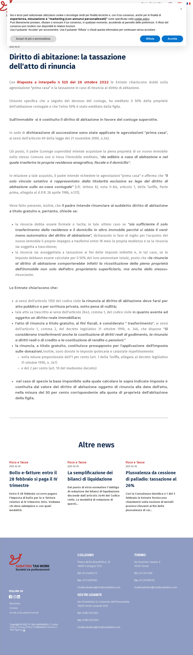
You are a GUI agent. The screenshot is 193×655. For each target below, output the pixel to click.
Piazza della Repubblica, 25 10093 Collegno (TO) (93, 564)
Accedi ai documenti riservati (24, 612)
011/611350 (145, 573)
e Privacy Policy (24, 627)
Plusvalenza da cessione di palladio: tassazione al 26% (151, 479)
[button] (181, 9)
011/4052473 (89, 573)
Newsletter (15, 603)
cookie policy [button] (141, 18)
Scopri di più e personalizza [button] (33, 38)
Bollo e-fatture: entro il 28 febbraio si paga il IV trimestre (33, 479)
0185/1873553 (90, 613)
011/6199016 (146, 580)
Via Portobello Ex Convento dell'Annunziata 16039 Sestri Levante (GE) (103, 604)
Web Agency (16, 629)
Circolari (14, 608)
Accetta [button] (172, 38)
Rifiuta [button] (150, 38)
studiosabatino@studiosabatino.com (98, 587)
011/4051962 (89, 580)
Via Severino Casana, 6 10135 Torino (147, 564)
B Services (50, 627)
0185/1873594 (90, 620)
